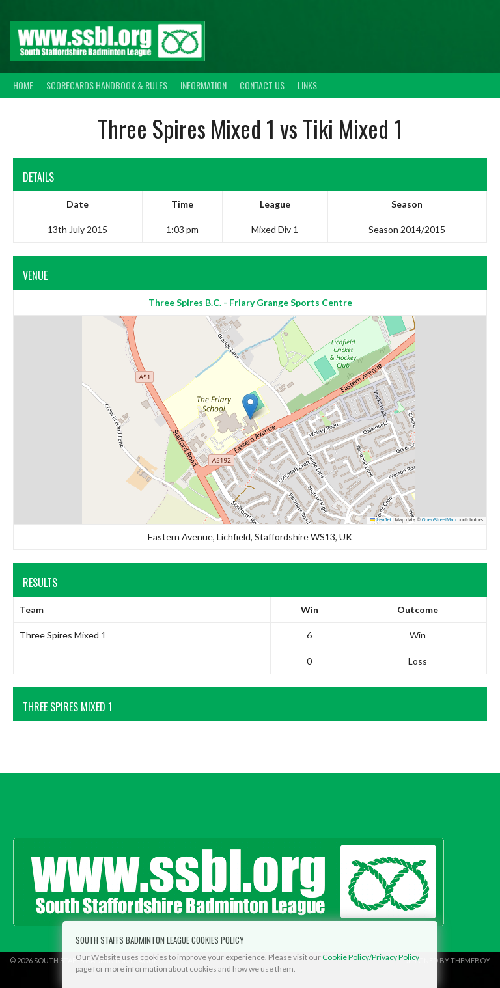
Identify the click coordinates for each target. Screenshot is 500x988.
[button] (250, 406)
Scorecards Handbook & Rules (106, 85)
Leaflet (380, 520)
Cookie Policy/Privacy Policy (370, 957)
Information (203, 85)
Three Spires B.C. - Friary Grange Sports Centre (250, 302)
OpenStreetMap (439, 520)
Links (307, 85)
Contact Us (262, 85)
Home (23, 85)
